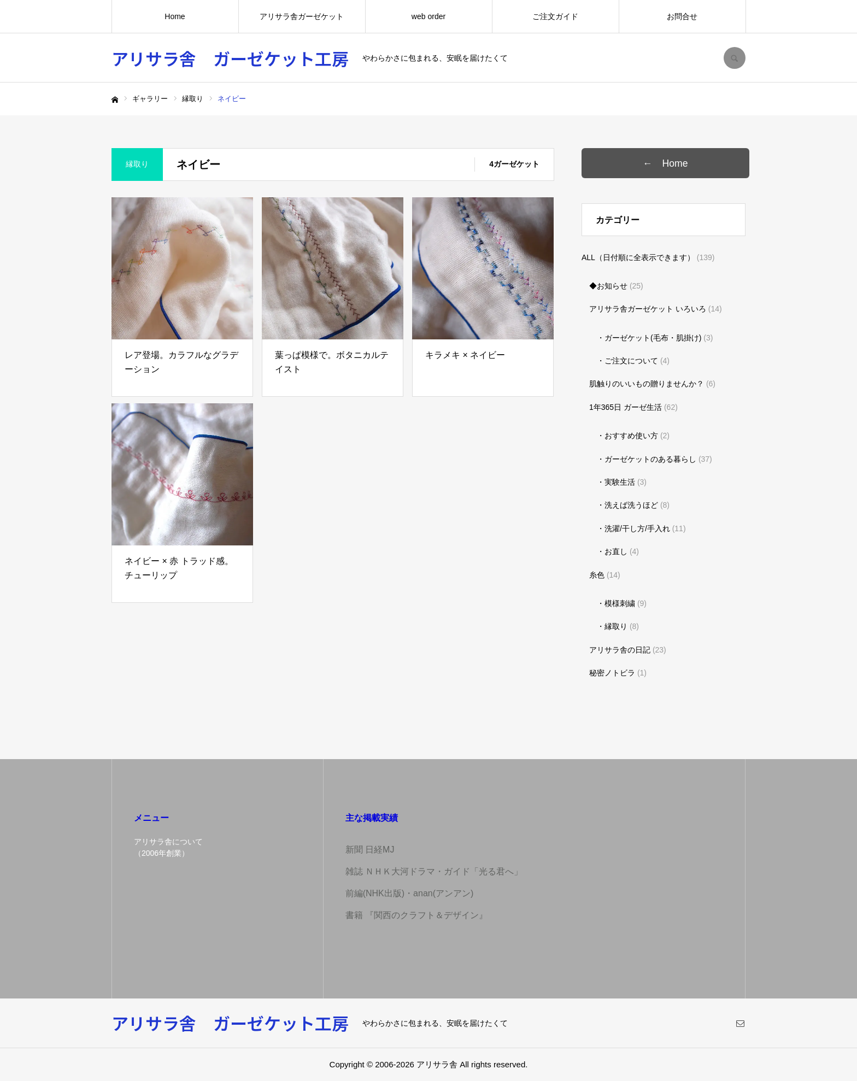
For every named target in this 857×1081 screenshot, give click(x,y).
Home (175, 16)
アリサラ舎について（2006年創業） (168, 847)
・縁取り (612, 626)
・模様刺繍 (616, 603)
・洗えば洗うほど (627, 505)
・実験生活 (616, 482)
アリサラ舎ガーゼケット (302, 16)
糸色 (596, 575)
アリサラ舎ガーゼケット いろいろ (647, 308)
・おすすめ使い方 (627, 435)
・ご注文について (627, 360)
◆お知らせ (608, 285)
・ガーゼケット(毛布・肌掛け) (649, 337)
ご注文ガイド (555, 16)
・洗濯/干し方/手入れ (633, 528)
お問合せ (682, 16)
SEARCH (735, 58)
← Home (677, 163)
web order (428, 16)
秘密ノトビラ (612, 672)
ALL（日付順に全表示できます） (638, 257)
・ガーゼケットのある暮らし (646, 459)
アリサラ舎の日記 (619, 649)
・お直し (612, 551)
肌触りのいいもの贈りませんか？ (646, 383)
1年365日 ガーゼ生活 (625, 407)
